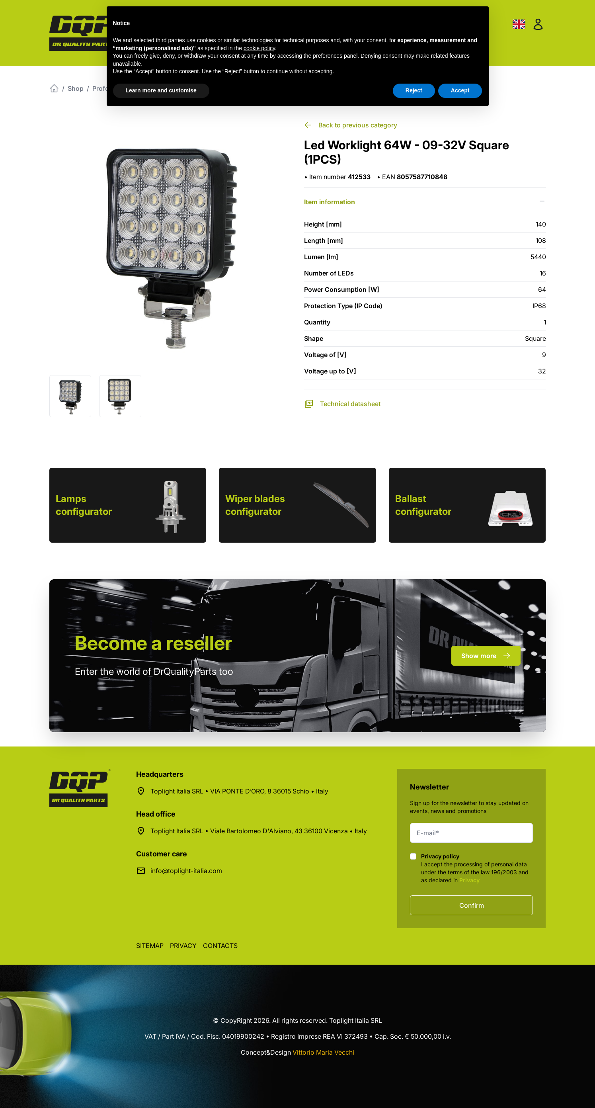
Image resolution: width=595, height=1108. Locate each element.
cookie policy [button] (259, 48)
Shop (76, 88)
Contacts (220, 946)
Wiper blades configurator (255, 505)
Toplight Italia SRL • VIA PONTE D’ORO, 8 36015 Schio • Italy (239, 791)
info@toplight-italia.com (186, 871)
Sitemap (150, 946)
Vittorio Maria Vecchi (323, 1052)
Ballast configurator (423, 505)
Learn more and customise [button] (161, 90)
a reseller (153, 643)
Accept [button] (460, 90)
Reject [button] (414, 90)
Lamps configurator (84, 505)
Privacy (469, 880)
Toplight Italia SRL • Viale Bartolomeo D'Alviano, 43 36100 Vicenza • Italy (258, 831)
